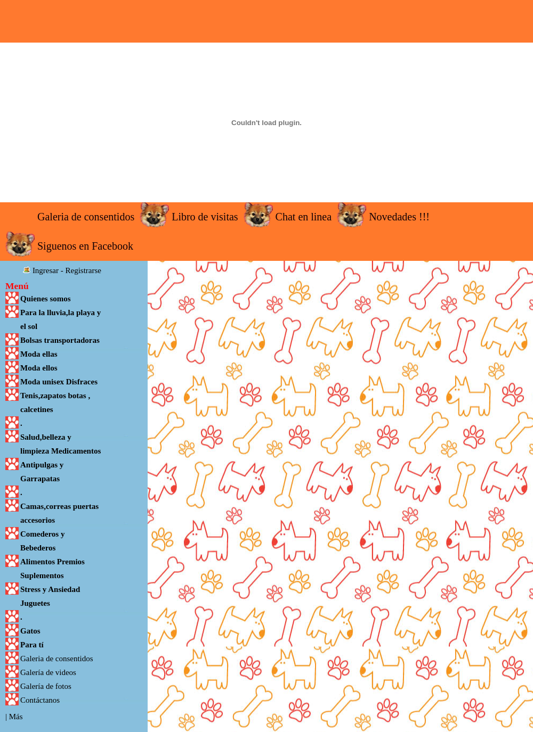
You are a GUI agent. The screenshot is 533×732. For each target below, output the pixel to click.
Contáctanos (40, 700)
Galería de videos (48, 672)
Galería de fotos (45, 686)
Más (16, 716)
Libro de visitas (205, 217)
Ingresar (46, 270)
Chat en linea (304, 217)
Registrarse (83, 270)
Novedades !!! (399, 217)
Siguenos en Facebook (85, 246)
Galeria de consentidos (85, 217)
